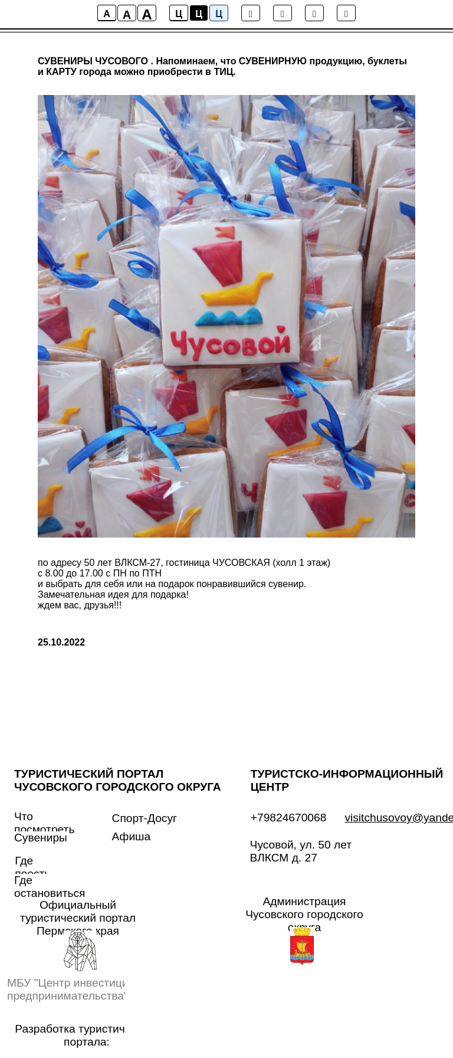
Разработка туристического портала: (86, 1035)
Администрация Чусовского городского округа (304, 914)
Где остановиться (49, 886)
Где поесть (32, 867)
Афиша (131, 836)
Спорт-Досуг (144, 818)
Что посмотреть (44, 823)
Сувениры (40, 837)
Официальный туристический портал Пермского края (78, 918)
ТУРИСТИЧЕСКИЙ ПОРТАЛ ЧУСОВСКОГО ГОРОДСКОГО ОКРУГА (117, 780)
